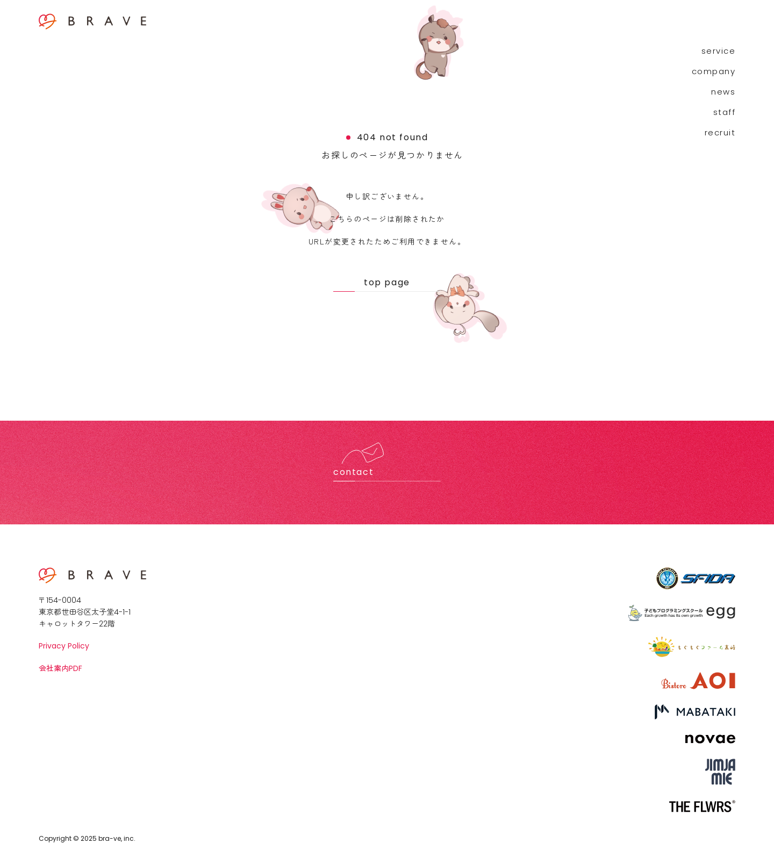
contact (353, 472)
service (718, 50)
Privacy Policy (64, 645)
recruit (720, 132)
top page (387, 282)
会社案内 (60, 668)
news (723, 91)
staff (724, 112)
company (714, 71)
